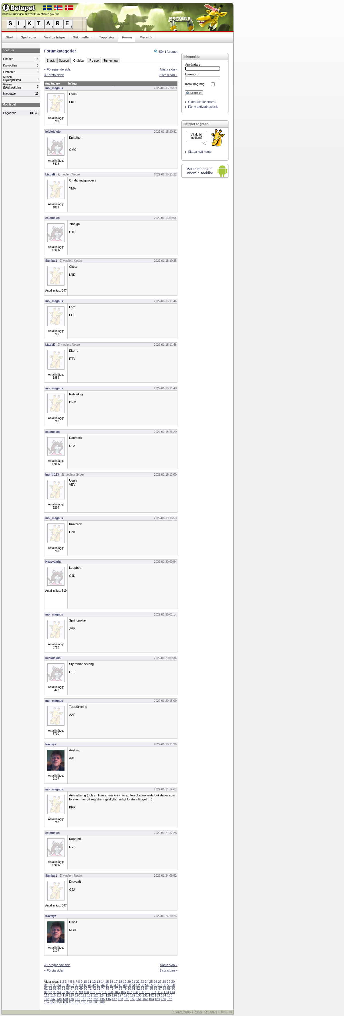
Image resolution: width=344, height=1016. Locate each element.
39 (81, 985)
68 (76, 988)
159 (59, 1002)
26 (155, 981)
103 (104, 992)
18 (120, 981)
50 (129, 985)
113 (166, 992)
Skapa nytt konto (200, 151)
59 (169, 985)
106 (123, 992)
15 (107, 981)
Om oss (209, 1011)
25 (151, 981)
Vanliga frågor (54, 37)
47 (116, 985)
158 (52, 1002)
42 (94, 985)
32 (50, 985)
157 (46, 1002)
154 (157, 999)
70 (85, 988)
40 (85, 985)
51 (133, 985)
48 (120, 985)
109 (141, 992)
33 (54, 985)
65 (63, 988)
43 (98, 985)
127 (120, 995)
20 (129, 981)
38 (76, 985)
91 (46, 992)
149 (126, 999)
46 (112, 985)
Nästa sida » (168, 69)
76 (112, 988)
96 (68, 992)
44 (103, 985)
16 (111, 981)
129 (132, 995)
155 (163, 999)
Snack (51, 60)
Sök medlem (82, 37)
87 (160, 988)
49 (125, 985)
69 (81, 988)
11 (89, 981)
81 (133, 988)
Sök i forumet (168, 51)
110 (147, 992)
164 (89, 1002)
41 (89, 985)
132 (151, 995)
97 (72, 992)
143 (89, 999)
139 (65, 999)
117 (59, 995)
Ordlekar (78, 60)
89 (169, 988)
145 (102, 999)
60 (173, 985)
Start (9, 37)
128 (126, 995)
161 (71, 1002)
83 (142, 988)
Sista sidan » (168, 75)
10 (85, 981)
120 (77, 995)
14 (102, 981)
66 (68, 988)
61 (46, 988)
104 (111, 992)
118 (65, 995)
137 (52, 999)
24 (146, 981)
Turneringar (110, 60)
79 (125, 988)
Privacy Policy (181, 1011)
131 (145, 995)
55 (151, 985)
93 (54, 992)
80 (129, 988)
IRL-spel (94, 60)
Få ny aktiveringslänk (203, 106)
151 (138, 999)
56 (155, 985)
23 (142, 981)
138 (59, 999)
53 (142, 985)
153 (151, 999)
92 (50, 992)
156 (169, 999)
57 (160, 985)
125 (108, 995)
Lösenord (191, 74)
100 (86, 992)
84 (146, 988)
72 (94, 988)
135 (169, 995)
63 (54, 988)
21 (133, 981)
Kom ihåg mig (194, 84)
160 (65, 1002)
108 (135, 992)
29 (168, 981)
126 (114, 995)
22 (138, 981)
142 (83, 999)
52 (138, 985)
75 (107, 988)
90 (173, 988)
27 (159, 981)
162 (77, 1002)
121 (83, 995)
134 (163, 995)
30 (173, 981)
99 (81, 992)
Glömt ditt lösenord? (202, 101)
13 (98, 981)
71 (89, 988)
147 (114, 999)
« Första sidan (54, 75)
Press (198, 1011)
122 (89, 995)
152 (145, 999)
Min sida (146, 37)
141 (77, 999)
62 (50, 988)
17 (116, 981)
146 (108, 999)
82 (138, 988)
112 (160, 992)
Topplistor (106, 37)
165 (95, 1002)
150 (132, 999)
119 (71, 995)
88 (164, 988)
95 (63, 992)
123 (95, 995)
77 (116, 988)
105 (117, 992)
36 (68, 985)
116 (52, 995)
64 (59, 988)
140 (71, 999)
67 (72, 988)
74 (103, 988)
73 (98, 988)
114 (172, 992)
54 (146, 985)
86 (155, 988)
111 (153, 992)
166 (102, 1002)
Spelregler (28, 37)
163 (83, 1002)
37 (72, 985)
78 (120, 988)
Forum (127, 37)
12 (94, 981)
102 (98, 992)
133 (157, 995)
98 (76, 992)
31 (46, 985)
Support (64, 60)
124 (102, 995)
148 (120, 999)
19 (124, 981)
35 (63, 985)
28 (164, 981)
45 (107, 985)
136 (46, 999)
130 (138, 995)
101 (92, 992)
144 (95, 999)
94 (59, 992)
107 (129, 992)
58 (164, 985)
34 (59, 985)
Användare (192, 64)
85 (151, 988)
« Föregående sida (57, 69)
